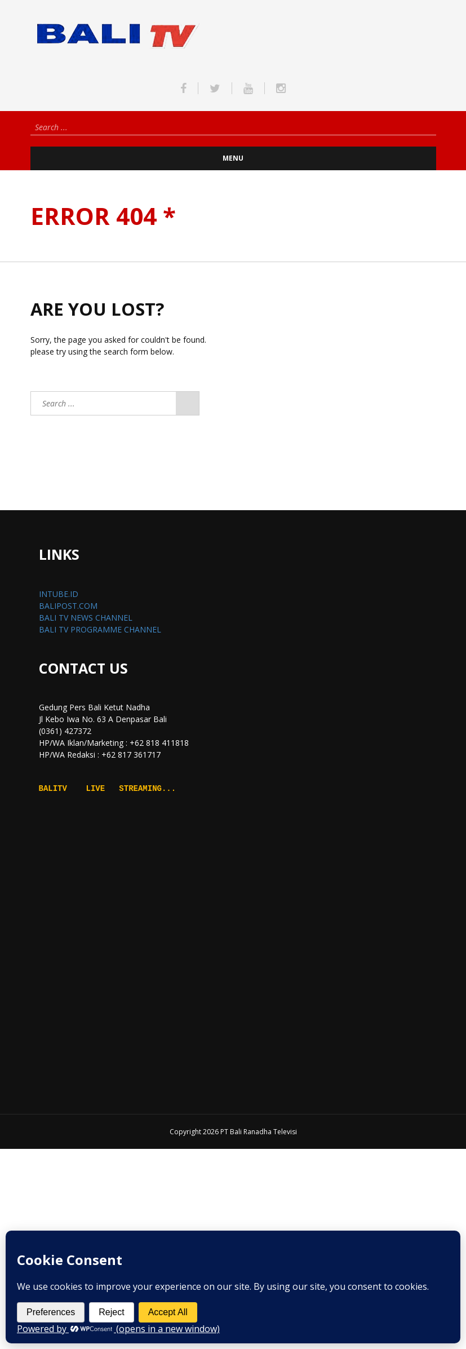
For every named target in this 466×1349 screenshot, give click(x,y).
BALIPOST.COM (68, 605)
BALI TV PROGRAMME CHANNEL (100, 629)
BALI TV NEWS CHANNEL (85, 617)
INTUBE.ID (58, 594)
